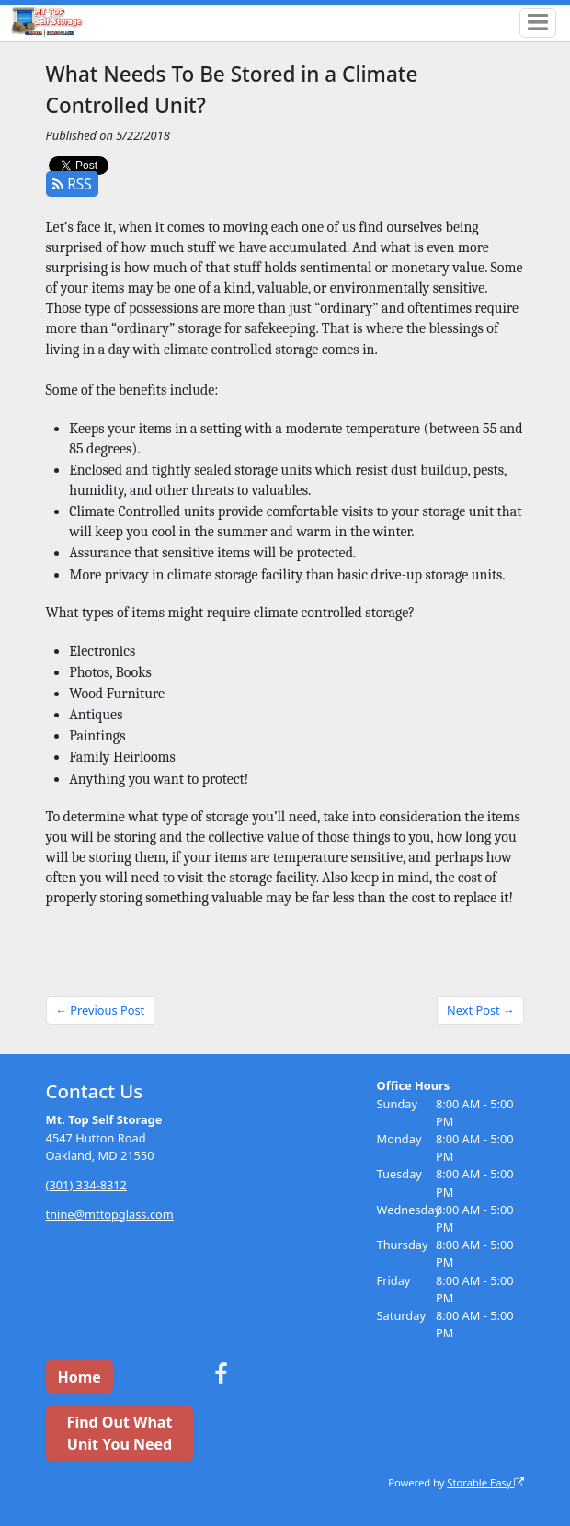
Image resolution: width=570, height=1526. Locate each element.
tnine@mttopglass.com (110, 1214)
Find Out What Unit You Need (120, 1433)
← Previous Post (99, 1010)
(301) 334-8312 (86, 1184)
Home (78, 1377)
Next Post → (481, 1010)
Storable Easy (485, 1482)
